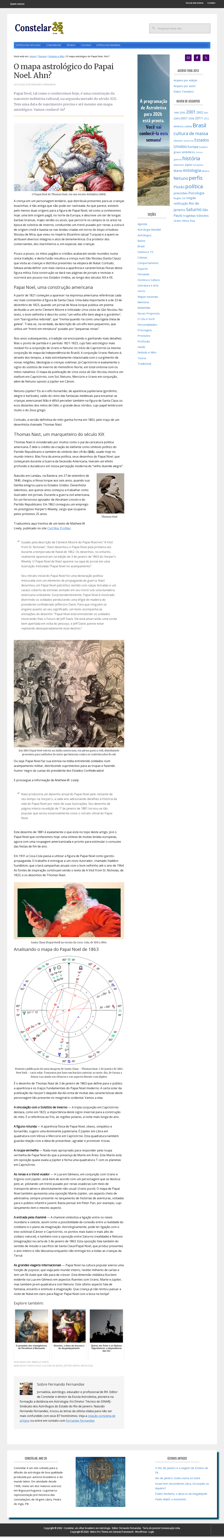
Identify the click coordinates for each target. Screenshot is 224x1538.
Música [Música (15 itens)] (205, 172)
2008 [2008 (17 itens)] (191, 120)
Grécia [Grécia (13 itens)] (199, 153)
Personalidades (147, 326)
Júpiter (68, 1367)
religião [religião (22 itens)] (191, 199)
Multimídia (143, 309)
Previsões (143, 337)
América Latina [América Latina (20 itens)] (183, 128)
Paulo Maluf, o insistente (170, 1500)
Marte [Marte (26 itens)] (178, 172)
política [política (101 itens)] (194, 187)
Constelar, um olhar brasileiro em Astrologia (87, 1529)
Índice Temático (184, 93)
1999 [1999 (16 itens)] (176, 114)
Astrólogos (144, 236)
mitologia (87, 1367)
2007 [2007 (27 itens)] (184, 120)
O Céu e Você (146, 320)
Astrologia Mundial (149, 231)
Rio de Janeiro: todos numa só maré (177, 1479)
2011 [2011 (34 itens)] (199, 119)
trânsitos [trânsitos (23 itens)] (202, 217)
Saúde (141, 348)
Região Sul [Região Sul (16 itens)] (179, 199)
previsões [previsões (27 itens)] (181, 194)
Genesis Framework (123, 1533)
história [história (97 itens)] (191, 159)
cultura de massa (52, 1367)
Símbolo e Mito (40, 1363)
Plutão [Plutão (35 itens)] (179, 188)
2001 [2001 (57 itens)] (191, 113)
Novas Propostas (148, 314)
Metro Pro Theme (99, 1533)
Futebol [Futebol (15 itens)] (203, 148)
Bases (141, 242)
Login (151, 1533)
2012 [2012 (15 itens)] (206, 120)
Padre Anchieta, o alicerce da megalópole (181, 1495)
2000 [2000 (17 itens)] (182, 114)
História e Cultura (148, 281)
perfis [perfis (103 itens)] (195, 179)
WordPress (141, 1533)
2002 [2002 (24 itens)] (199, 114)
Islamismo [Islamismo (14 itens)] (179, 166)
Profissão (143, 342)
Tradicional (144, 365)
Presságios (144, 331)
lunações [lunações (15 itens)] (198, 166)
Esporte (142, 270)
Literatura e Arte (148, 287)
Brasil (140, 247)
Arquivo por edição (185, 82)
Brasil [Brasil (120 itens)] (199, 126)
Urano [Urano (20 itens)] (177, 222)
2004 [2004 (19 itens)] (176, 120)
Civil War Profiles (58, 530)
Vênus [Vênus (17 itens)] (185, 222)
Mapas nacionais (147, 298)
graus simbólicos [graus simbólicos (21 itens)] (184, 153)
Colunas (142, 259)
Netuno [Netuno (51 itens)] (181, 180)
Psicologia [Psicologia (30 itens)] (196, 194)
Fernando (143, 275)
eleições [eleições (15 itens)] (178, 142)
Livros (141, 292)
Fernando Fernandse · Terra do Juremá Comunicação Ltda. (149, 1529)
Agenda (142, 225)
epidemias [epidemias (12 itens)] (189, 142)
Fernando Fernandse (80, 1422)
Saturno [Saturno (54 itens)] (194, 211)
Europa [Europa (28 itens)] (193, 148)
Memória (143, 303)
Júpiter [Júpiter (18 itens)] (189, 166)
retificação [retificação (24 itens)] (181, 205)
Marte (76, 1367)
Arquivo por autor (185, 87)
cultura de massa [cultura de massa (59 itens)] (191, 135)
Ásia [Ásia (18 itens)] (192, 222)
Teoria (141, 359)
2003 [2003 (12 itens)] (206, 114)
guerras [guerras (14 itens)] (178, 160)
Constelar (39, 28)
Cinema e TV (145, 253)
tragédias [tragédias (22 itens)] (189, 217)
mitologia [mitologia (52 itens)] (192, 171)
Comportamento (147, 264)
